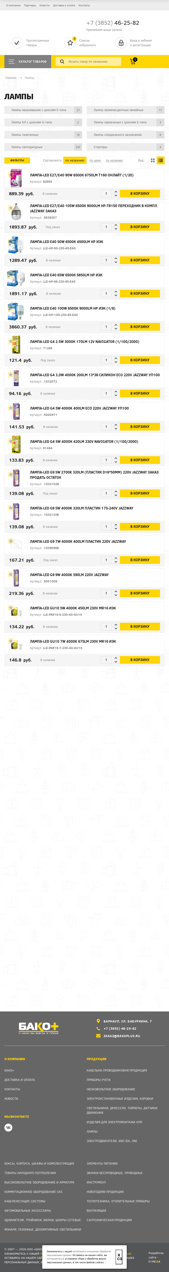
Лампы (29, 78)
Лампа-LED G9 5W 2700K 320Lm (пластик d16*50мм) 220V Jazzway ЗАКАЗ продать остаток (99, 475)
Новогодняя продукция (105, 1192)
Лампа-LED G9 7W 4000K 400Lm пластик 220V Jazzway (84, 541)
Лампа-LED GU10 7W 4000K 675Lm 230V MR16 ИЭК (79, 641)
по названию (75, 160)
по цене (95, 160)
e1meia (154, 1261)
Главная (10, 78)
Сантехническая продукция (109, 1220)
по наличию (114, 160)
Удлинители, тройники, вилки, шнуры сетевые (42, 1220)
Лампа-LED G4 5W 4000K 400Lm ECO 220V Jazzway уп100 (85, 408)
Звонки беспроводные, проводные (115, 1173)
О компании (13, 5)
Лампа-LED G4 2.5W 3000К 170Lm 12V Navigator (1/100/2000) (90, 341)
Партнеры (30, 5)
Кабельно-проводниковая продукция (117, 1070)
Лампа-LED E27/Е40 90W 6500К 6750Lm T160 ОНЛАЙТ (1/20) (88, 175)
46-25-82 (112, 22)
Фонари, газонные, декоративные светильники (42, 1229)
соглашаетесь (54, 1258)
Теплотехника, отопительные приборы (118, 1201)
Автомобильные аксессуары (27, 1210)
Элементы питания (102, 1163)
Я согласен (119, 1256)
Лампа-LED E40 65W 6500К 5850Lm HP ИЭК (72, 275)
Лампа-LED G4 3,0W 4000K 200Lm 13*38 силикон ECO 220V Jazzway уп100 (94, 375)
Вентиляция (96, 1210)
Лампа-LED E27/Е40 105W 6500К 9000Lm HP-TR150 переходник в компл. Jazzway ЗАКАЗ (100, 208)
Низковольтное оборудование (111, 1089)
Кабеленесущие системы (24, 1201)
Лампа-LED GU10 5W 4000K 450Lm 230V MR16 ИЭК (79, 608)
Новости (45, 5)
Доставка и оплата (64, 5)
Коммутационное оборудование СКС (33, 1192)
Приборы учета (99, 1080)
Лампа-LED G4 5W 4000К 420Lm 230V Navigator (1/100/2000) (90, 441)
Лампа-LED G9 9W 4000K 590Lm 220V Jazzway (76, 574)
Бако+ (9, 1070)
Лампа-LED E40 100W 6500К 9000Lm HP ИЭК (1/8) (78, 308)
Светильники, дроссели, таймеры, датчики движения (122, 1110)
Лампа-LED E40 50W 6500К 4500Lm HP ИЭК (73, 241)
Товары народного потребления (30, 1173)
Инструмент (96, 1182)
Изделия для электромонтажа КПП (114, 1122)
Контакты (84, 5)
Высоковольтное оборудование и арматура (39, 1182)
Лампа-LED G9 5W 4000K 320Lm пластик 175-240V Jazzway (87, 508)
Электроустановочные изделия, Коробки (120, 1098)
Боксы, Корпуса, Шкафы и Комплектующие (39, 1163)
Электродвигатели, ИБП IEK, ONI (112, 1141)
